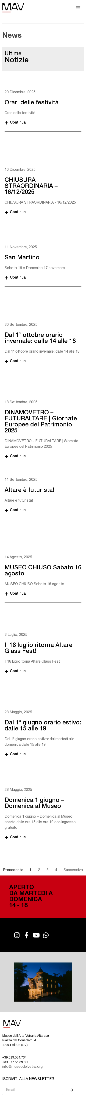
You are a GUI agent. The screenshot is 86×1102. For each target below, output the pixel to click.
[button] (78, 7)
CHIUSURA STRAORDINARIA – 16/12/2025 (31, 186)
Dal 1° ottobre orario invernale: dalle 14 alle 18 (40, 338)
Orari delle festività (32, 103)
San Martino (22, 258)
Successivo (73, 870)
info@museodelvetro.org (22, 1067)
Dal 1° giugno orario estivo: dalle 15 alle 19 (43, 726)
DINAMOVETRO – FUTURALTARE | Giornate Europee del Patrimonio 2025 (41, 422)
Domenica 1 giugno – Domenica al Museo (34, 804)
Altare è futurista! (29, 490)
